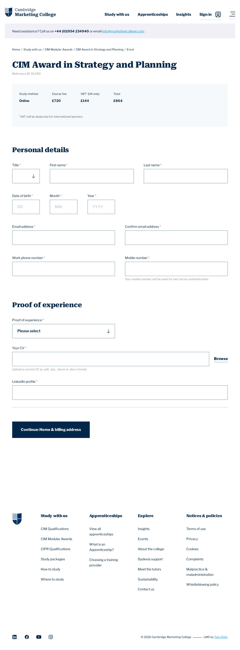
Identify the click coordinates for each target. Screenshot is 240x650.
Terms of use (196, 528)
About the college (151, 549)
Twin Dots (221, 637)
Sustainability (148, 579)
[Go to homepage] (17, 518)
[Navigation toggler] (232, 14)
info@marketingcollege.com (123, 31)
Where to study (53, 579)
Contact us (147, 589)
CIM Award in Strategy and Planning (100, 49)
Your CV (18, 348)
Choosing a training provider (107, 562)
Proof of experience (27, 320)
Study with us (117, 14)
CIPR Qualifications (56, 549)
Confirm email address (142, 226)
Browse (221, 358)
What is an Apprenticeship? (107, 547)
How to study (51, 569)
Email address (23, 226)
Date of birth (21, 196)
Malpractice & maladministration (204, 571)
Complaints (195, 559)
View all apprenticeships (107, 531)
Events (144, 539)
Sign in (210, 14)
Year (91, 196)
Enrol (130, 49)
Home (16, 49)
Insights (183, 14)
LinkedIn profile (24, 381)
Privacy (192, 539)
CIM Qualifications (55, 528)
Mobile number (136, 258)
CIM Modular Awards (58, 49)
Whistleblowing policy (203, 584)
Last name (152, 165)
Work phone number (28, 258)
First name (58, 165)
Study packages (53, 559)
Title (15, 165)
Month (55, 196)
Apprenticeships (153, 14)
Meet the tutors (150, 569)
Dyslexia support (151, 559)
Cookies (193, 549)
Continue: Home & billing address (51, 429)
